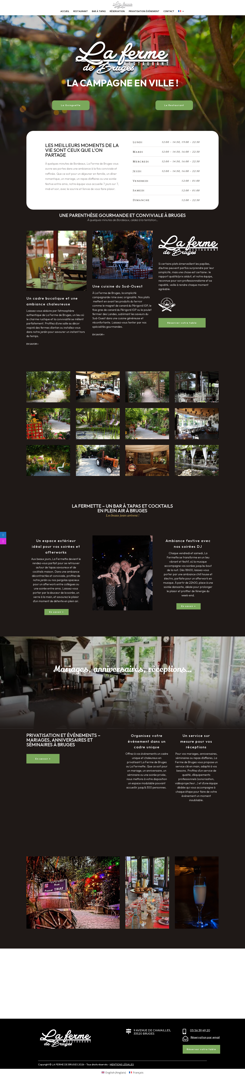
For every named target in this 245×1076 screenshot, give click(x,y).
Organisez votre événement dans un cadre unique (147, 741)
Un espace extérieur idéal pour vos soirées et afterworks (56, 546)
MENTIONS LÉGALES (122, 1064)
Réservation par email (205, 1037)
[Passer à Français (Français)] (136, 1072)
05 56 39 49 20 (200, 1030)
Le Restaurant (174, 105)
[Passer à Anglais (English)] (114, 1072)
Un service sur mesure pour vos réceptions (196, 741)
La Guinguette (71, 105)
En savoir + (56, 612)
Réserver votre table (182, 322)
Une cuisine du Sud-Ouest (117, 286)
